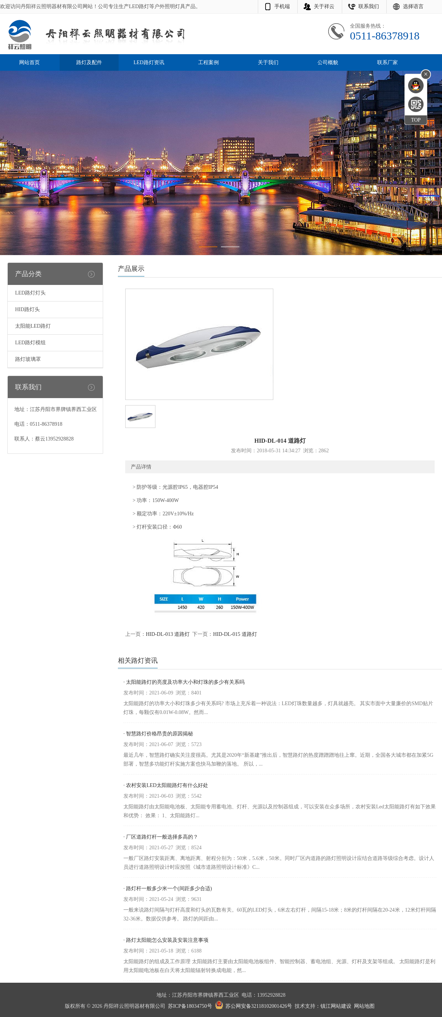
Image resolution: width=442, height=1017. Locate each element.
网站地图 (364, 1006)
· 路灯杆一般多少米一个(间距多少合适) (167, 888)
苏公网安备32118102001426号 (258, 1006)
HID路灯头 (27, 309)
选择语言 (413, 6)
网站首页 (29, 62)
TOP (416, 120)
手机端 (282, 6)
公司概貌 (328, 62)
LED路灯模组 (30, 342)
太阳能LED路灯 (33, 326)
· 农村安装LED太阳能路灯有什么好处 (165, 785)
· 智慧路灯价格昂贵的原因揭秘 (158, 733)
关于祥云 (324, 6)
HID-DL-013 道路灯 (168, 634)
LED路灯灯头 (30, 293)
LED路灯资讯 (148, 62)
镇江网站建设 (335, 1006)
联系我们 (368, 6)
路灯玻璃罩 (28, 359)
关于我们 (268, 62)
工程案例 (208, 62)
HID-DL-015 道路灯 (235, 634)
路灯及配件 (89, 62)
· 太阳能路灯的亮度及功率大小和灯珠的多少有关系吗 (184, 682)
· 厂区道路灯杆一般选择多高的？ (160, 837)
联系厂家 (387, 62)
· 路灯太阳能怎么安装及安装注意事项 (165, 940)
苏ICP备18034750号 (190, 1006)
